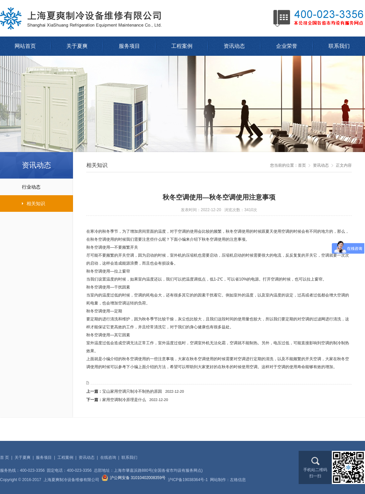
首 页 (4, 457)
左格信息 (238, 479)
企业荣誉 (286, 46)
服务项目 (129, 46)
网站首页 (25, 46)
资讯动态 (234, 46)
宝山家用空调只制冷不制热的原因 (143, 391)
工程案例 (181, 46)
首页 (302, 165)
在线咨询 (108, 457)
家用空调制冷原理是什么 (135, 399)
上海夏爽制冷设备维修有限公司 (83, 18)
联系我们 (339, 46)
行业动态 (20, 187)
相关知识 (22, 203)
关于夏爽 (77, 46)
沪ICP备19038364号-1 (188, 479)
